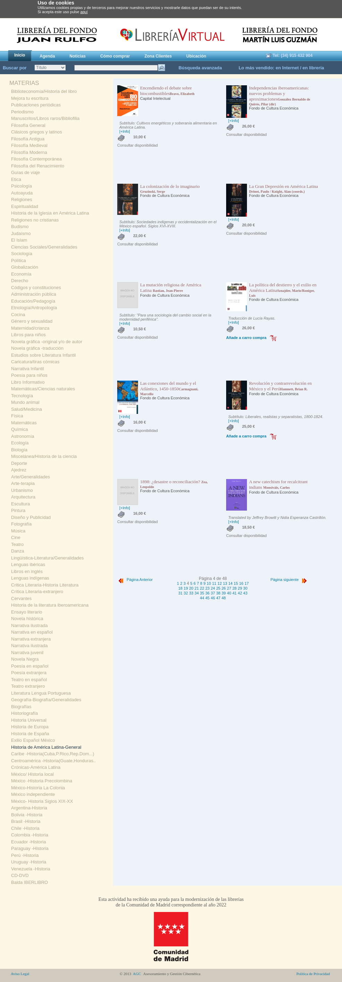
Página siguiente (289, 579)
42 (240, 593)
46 (213, 598)
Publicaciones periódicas (36, 104)
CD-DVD (20, 875)
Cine (15, 537)
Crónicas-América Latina (35, 767)
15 (236, 583)
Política (18, 260)
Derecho (19, 280)
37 (213, 593)
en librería (313, 67)
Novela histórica (27, 618)
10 (209, 583)
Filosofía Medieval (29, 145)
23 (207, 588)
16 (241, 583)
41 (234, 593)
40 (229, 593)
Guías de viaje (25, 172)
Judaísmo (21, 233)
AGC (137, 974)
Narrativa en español (32, 632)
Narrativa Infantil (27, 368)
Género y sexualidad (31, 321)
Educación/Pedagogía (33, 301)
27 (229, 588)
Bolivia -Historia (26, 814)
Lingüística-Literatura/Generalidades (47, 557)
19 (186, 588)
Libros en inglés (27, 571)
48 (224, 598)
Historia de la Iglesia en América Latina (50, 213)
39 (224, 593)
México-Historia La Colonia (38, 787)
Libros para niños (28, 334)
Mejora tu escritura (30, 98)
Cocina (18, 314)
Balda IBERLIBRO (29, 882)
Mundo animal (25, 402)
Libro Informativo (28, 382)
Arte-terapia (23, 483)
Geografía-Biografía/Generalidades (46, 699)
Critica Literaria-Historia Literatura (44, 585)
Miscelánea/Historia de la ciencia (44, 456)
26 (224, 588)
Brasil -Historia (26, 821)
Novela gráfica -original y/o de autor (46, 341)
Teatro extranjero (28, 686)
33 (191, 593)
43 (245, 593)
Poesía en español (30, 666)
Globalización (24, 267)
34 (197, 593)
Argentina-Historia (29, 807)
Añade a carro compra (246, 338)
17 (247, 583)
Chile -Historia (25, 828)
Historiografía (24, 713)
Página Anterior (135, 579)
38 (218, 593)
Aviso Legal (20, 974)
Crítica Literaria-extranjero (37, 591)
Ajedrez (18, 469)
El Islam (19, 240)
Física (17, 415)
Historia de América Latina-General (46, 747)
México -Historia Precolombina (41, 780)
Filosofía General (28, 125)
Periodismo (22, 111)
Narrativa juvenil (27, 652)
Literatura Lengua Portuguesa (41, 693)
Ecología (20, 442)
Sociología (21, 253)
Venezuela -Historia (30, 868)
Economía (21, 274)
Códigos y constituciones (36, 287)
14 (230, 583)
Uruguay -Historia (28, 861)
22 (202, 588)
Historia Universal (28, 720)
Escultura (20, 503)
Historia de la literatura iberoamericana (49, 605)
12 (219, 583)
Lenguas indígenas (30, 578)
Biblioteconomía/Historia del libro (44, 91)
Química (19, 429)
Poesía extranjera (28, 672)
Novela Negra (25, 659)
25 (218, 588)
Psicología (21, 186)
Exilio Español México (33, 740)
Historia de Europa (30, 726)
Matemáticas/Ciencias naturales (43, 388)
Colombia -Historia (29, 834)
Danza (17, 551)
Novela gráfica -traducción (37, 348)
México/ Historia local (32, 774)
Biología (19, 449)
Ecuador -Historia (28, 841)
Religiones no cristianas (35, 220)
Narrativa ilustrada (29, 625)
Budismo (20, 226)
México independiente (33, 794)
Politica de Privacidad (313, 974)
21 (197, 588)
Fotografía (21, 524)
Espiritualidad (24, 206)
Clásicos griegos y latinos (36, 131)
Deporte (19, 463)
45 (207, 598)
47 (218, 598)
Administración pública (33, 294)
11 (214, 583)
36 (207, 593)
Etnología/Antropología (34, 307)
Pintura (18, 510)
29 (240, 588)
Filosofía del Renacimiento (37, 165)
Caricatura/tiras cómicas (35, 361)
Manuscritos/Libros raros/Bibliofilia (45, 118)
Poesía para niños (29, 375)
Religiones (21, 199)
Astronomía (22, 436)
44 (202, 598)
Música (18, 530)
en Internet (287, 67)
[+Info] (124, 131)
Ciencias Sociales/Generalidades (44, 247)
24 (213, 588)
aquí (83, 12)
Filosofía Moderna (29, 152)
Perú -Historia (25, 855)
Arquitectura (23, 496)
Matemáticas (24, 422)
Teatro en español (29, 679)
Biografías (21, 706)
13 (225, 583)
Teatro (17, 544)
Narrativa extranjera (31, 639)
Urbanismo (22, 490)
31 (180, 593)
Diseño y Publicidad (31, 517)
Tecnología (22, 395)
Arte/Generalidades (30, 476)
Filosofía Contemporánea (36, 159)
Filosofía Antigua (27, 138)
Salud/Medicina (26, 409)
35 (202, 593)
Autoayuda (22, 192)
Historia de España (30, 733)
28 (234, 588)
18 (180, 588)
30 (245, 588)
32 (186, 593)
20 (191, 588)
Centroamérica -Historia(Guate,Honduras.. (53, 760)
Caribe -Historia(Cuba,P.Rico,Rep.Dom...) (52, 753)
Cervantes (21, 598)
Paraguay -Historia (30, 848)
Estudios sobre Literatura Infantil (43, 355)
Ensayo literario (26, 612)
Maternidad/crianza (30, 328)
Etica (16, 179)
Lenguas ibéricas (28, 564)
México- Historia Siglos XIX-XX (42, 801)
